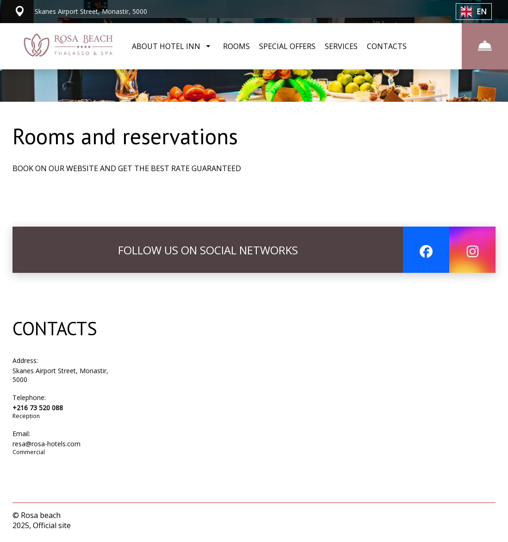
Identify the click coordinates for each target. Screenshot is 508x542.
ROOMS (236, 46)
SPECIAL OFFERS (287, 46)
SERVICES (341, 46)
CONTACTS (387, 46)
